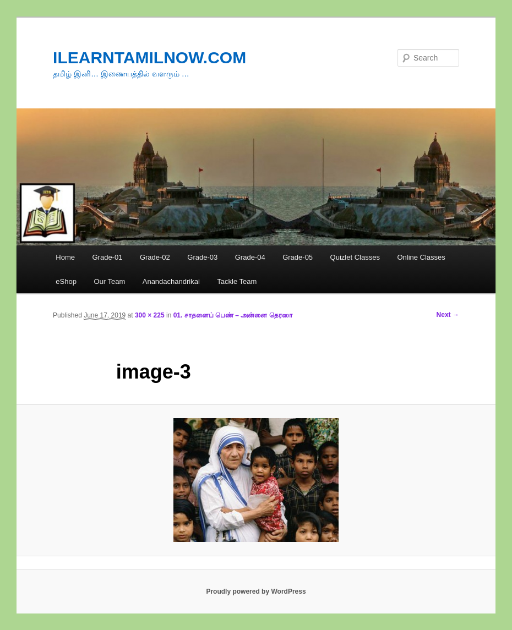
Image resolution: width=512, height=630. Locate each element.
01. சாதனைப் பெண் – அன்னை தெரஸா (232, 315)
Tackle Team (237, 281)
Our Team (109, 281)
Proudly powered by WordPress (256, 591)
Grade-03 (202, 257)
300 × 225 (150, 315)
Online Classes (421, 257)
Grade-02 (155, 257)
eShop (66, 281)
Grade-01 (107, 257)
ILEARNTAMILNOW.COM (149, 57)
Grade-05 (297, 257)
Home (65, 257)
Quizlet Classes (355, 257)
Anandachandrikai (171, 281)
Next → (448, 315)
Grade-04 (250, 257)
